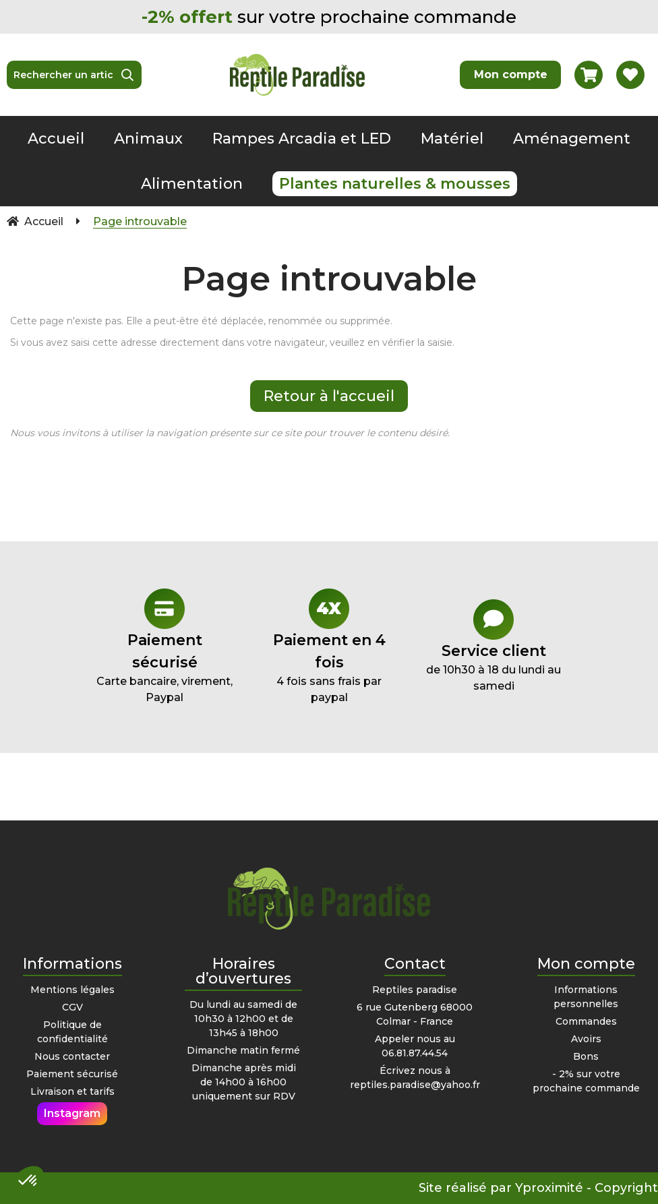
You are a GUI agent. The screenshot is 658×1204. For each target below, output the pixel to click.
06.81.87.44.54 (415, 1053)
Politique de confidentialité (72, 1032)
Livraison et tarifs (72, 1091)
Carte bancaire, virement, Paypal (164, 646)
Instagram (72, 1113)
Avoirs (586, 1039)
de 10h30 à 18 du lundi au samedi (493, 645)
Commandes (586, 1021)
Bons (586, 1056)
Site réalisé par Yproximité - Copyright (538, 1187)
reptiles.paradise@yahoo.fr (415, 1085)
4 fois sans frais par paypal (329, 646)
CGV (72, 1007)
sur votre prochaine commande (329, 17)
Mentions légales (72, 990)
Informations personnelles (586, 997)
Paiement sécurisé (72, 1074)
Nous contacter (72, 1056)
